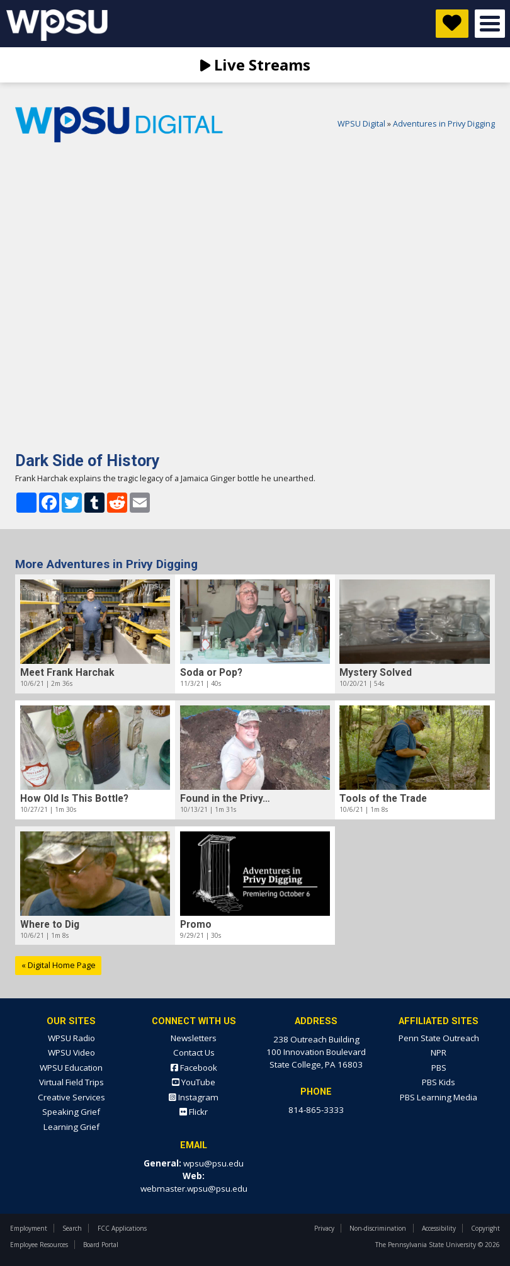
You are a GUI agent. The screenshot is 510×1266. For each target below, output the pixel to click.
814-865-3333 (316, 1109)
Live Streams (255, 64)
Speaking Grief (71, 1111)
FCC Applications (122, 1228)
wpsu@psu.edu (213, 1163)
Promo (196, 924)
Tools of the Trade (383, 798)
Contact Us (194, 1052)
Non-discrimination (377, 1228)
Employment (28, 1228)
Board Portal (100, 1244)
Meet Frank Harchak (67, 672)
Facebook (194, 1067)
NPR (438, 1052)
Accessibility (439, 1228)
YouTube (193, 1082)
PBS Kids (438, 1082)
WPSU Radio (71, 1038)
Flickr (193, 1111)
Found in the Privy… (225, 798)
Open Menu (490, 23)
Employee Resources (39, 1244)
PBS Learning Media (438, 1097)
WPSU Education (71, 1067)
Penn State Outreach (439, 1038)
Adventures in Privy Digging (444, 123)
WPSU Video (71, 1052)
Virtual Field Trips (71, 1082)
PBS (438, 1067)
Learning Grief (71, 1126)
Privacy (324, 1228)
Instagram (193, 1097)
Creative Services (71, 1097)
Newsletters (194, 1038)
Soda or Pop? (211, 672)
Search (72, 1228)
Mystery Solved (375, 672)
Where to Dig (49, 924)
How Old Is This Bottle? (74, 798)
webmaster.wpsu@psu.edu (193, 1188)
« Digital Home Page (58, 965)
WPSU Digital (361, 123)
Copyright (485, 1228)
